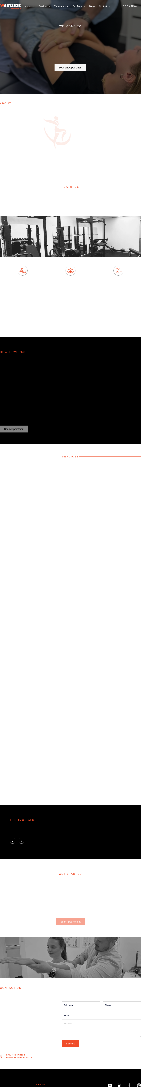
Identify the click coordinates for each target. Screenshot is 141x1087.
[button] (44, 6)
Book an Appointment (70, 65)
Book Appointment (14, 429)
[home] (10, 6)
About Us (29, 6)
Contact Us (104, 6)
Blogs (92, 6)
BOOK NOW (130, 6)
